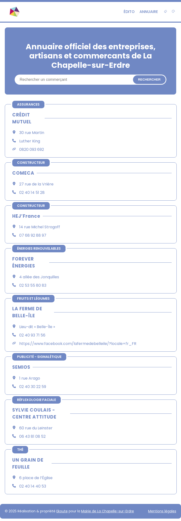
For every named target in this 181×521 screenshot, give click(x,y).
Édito (129, 11)
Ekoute (62, 511)
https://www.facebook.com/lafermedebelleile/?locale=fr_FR (77, 343)
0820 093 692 (31, 149)
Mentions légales (162, 511)
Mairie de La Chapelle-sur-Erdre (107, 511)
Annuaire (148, 11)
